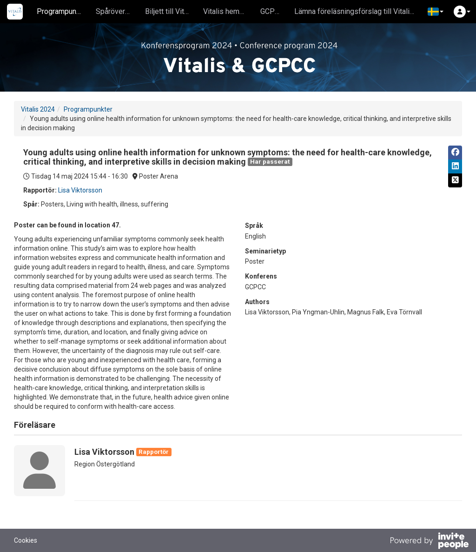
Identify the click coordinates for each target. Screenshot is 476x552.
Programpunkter (63, 11)
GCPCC (272, 11)
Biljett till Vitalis (170, 11)
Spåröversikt (116, 11)
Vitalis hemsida (228, 11)
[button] (435, 11)
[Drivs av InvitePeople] (429, 541)
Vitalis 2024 (38, 109)
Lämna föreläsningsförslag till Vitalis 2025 (358, 11)
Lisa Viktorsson (80, 190)
